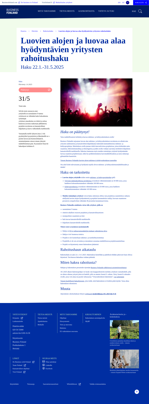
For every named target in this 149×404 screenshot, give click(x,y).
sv (123, 2)
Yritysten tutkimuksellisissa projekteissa (78, 181)
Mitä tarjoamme (47, 11)
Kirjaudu (141, 3)
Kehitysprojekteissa (71, 187)
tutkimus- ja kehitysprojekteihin (100, 177)
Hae (137, 11)
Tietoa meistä (67, 11)
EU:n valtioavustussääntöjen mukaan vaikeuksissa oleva (88, 231)
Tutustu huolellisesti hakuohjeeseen (72, 281)
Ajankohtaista (86, 11)
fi (127, 2)
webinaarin (100, 294)
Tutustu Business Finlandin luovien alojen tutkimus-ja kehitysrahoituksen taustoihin (88, 160)
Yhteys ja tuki (106, 11)
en (119, 2)
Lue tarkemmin (119, 277)
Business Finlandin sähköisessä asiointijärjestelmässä (108, 267)
